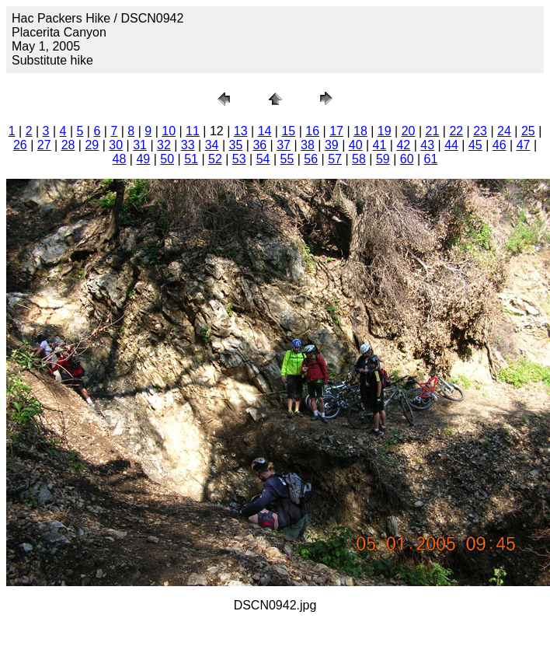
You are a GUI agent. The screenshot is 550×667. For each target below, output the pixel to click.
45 (475, 145)
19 (385, 131)
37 (284, 145)
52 (215, 159)
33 (188, 145)
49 (143, 159)
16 (312, 131)
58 (359, 159)
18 (360, 131)
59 (383, 159)
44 (451, 145)
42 (403, 145)
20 (409, 131)
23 (480, 131)
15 (288, 131)
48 (120, 159)
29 (92, 145)
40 (356, 145)
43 (427, 145)
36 (259, 145)
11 (193, 131)
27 (44, 145)
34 (212, 145)
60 (407, 159)
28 (68, 145)
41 (380, 145)
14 (265, 131)
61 (431, 159)
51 (191, 159)
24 (504, 131)
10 (169, 131)
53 (239, 159)
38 (308, 145)
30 (116, 145)
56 (311, 159)
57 (335, 159)
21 (433, 131)
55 (287, 159)
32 (164, 145)
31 (140, 145)
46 (499, 145)
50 (167, 159)
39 (332, 145)
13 (241, 131)
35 (236, 145)
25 (528, 131)
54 (263, 159)
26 (20, 145)
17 (336, 131)
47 (524, 145)
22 (456, 131)
